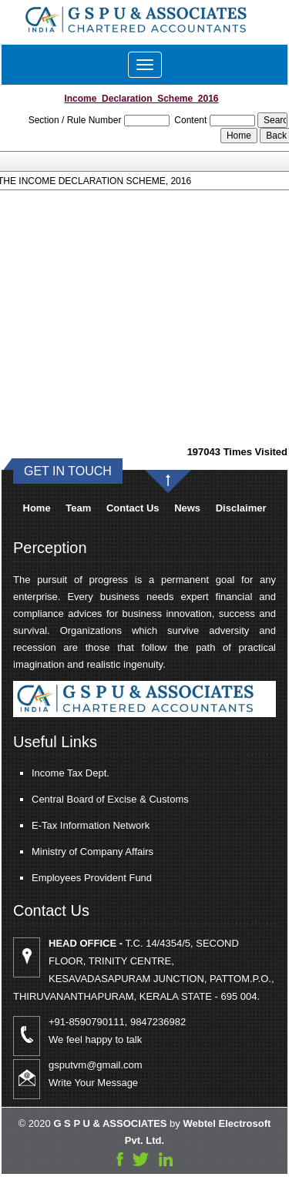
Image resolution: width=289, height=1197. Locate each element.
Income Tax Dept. (48, 773)
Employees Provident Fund (69, 878)
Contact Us (133, 508)
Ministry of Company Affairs (70, 851)
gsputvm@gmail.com (118, 1065)
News (187, 508)
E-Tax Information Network (68, 825)
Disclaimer (241, 508)
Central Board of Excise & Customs (87, 799)
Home (37, 508)
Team (78, 508)
